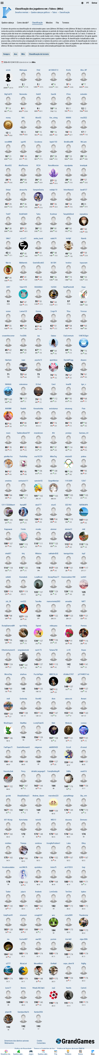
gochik (8, 796)
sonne (8, 311)
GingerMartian (53, 481)
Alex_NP (83, 70)
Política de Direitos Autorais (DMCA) (70, 1048)
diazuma (68, 820)
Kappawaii (8, 529)
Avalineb (38, 892)
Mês (23, 54)
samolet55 (38, 481)
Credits (39, 1041)
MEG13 (53, 820)
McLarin (84, 142)
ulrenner (53, 529)
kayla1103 (53, 142)
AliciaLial (23, 963)
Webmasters (9, 1043)
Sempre (6, 54)
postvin (53, 939)
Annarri (83, 699)
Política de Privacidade (23, 1048)
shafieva (23, 674)
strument (23, 915)
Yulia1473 (23, 287)
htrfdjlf (68, 238)
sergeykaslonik (23, 650)
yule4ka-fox (8, 456)
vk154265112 (53, 70)
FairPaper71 (8, 747)
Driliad (8, 190)
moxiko (38, 529)
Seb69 (38, 94)
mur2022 (83, 118)
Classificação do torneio (39, 54)
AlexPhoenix (23, 165)
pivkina (83, 456)
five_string (53, 118)
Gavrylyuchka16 (23, 1012)
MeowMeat (38, 963)
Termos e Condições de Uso (44, 1048)
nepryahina (84, 214)
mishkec (8, 843)
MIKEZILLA (53, 674)
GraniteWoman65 (23, 747)
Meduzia (68, 723)
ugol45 (23, 142)
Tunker (8, 892)
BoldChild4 (23, 214)
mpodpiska (68, 165)
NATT (84, 601)
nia (8, 939)
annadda (68, 601)
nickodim (83, 94)
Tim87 (8, 214)
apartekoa (53, 360)
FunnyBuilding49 (53, 771)
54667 (8, 238)
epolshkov (38, 867)
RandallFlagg (68, 360)
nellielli (8, 577)
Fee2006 (23, 336)
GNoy (84, 843)
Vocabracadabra (8, 867)
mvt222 (23, 601)
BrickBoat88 (68, 142)
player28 (8, 1012)
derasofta (23, 190)
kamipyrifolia (68, 553)
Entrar (94, 3)
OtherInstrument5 (8, 650)
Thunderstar (83, 915)
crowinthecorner (8, 336)
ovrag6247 (38, 915)
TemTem (68, 892)
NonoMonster (53, 165)
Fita (57, 22)
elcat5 (53, 505)
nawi (23, 360)
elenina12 (68, 529)
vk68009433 (53, 747)
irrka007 (8, 553)
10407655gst (83, 336)
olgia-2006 (84, 939)
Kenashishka (38, 408)
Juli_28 (8, 601)
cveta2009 (68, 915)
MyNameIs (23, 263)
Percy (23, 771)
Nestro (23, 988)
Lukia (69, 843)
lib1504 (53, 263)
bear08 (68, 384)
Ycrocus (84, 311)
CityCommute (68, 336)
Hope (84, 287)
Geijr (83, 867)
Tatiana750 (53, 650)
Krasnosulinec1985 (68, 577)
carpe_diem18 (68, 963)
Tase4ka (38, 601)
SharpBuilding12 (23, 796)
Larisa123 (23, 311)
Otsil (38, 70)
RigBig (83, 963)
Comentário (41, 1043)
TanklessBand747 (23, 433)
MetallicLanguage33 (38, 771)
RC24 (38, 165)
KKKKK (68, 118)
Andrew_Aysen (38, 796)
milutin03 (68, 456)
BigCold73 (8, 94)
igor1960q (23, 626)
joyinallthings (68, 796)
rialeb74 (53, 238)
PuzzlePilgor (38, 674)
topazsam (83, 263)
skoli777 (38, 505)
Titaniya (23, 843)
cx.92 (69, 650)
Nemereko (23, 94)
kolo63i (38, 820)
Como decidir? (23, 22)
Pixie (83, 408)
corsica (83, 723)
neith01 (83, 577)
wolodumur (53, 408)
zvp (38, 336)
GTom (68, 94)
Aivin (53, 699)
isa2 (53, 988)
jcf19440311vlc (83, 674)
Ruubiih (23, 408)
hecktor (68, 263)
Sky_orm (83, 796)
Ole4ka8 (53, 963)
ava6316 (84, 771)
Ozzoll (68, 747)
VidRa (68, 771)
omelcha (8, 481)
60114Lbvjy (8, 820)
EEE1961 (68, 505)
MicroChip (8, 674)
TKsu (68, 311)
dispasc (83, 360)
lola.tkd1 (68, 939)
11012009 (68, 481)
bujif (83, 553)
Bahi (53, 723)
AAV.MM (8, 408)
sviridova (38, 843)
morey (8, 118)
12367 (83, 481)
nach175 (38, 650)
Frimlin (23, 529)
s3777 (8, 963)
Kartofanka (23, 820)
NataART (23, 505)
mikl (83, 529)
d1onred (84, 747)
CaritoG (83, 988)
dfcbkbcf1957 (68, 674)
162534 (53, 287)
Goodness (38, 142)
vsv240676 (23, 867)
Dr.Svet (38, 384)
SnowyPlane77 (53, 577)
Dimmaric (83, 820)
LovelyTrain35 (38, 723)
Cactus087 (23, 939)
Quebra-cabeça (8, 22)
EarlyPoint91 (8, 915)
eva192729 (38, 456)
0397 (8, 287)
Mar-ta (8, 263)
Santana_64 (83, 433)
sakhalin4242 (53, 553)
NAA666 (8, 384)
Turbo (38, 214)
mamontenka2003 (53, 601)
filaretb (83, 238)
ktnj (23, 553)
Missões (49, 22)
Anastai (68, 626)
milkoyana (53, 626)
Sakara (53, 336)
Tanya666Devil (68, 214)
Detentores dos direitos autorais (17, 1041)
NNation (38, 553)
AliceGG (38, 118)
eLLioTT (23, 238)
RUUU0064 (38, 287)
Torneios (65, 22)
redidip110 (53, 190)
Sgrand (38, 626)
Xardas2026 (38, 1012)
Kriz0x (68, 70)
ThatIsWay (23, 456)
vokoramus (23, 384)
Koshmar (53, 214)
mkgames (38, 747)
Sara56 (53, 94)
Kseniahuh (23, 577)
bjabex (83, 892)
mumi (8, 433)
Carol (53, 384)
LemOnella (53, 892)
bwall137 (83, 190)
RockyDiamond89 (8, 626)
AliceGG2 (8, 165)
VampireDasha (38, 190)
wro (53, 915)
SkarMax (23, 723)
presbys (68, 433)
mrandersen (38, 433)
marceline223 (53, 796)
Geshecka (23, 699)
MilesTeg (53, 456)
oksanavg (68, 408)
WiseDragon (8, 723)
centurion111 (23, 481)
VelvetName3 (68, 190)
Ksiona (38, 311)
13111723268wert (8, 505)
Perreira (83, 626)
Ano (15, 54)
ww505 (38, 939)
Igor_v (83, 384)
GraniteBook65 (38, 263)
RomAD (38, 699)
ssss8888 (8, 142)
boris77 (8, 988)
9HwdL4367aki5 (38, 988)
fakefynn (8, 360)
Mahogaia (23, 70)
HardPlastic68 (68, 287)
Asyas (83, 650)
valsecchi (68, 699)
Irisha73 (53, 867)
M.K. (23, 118)
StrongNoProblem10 (53, 843)
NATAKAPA (83, 505)
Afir (53, 433)
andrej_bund (38, 238)
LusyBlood (38, 577)
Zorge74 (53, 311)
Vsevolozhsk (8, 771)
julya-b (23, 892)
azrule (8, 70)
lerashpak (83, 165)
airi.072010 (69, 867)
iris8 (8, 699)
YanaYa (68, 988)
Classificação (37, 22)
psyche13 (38, 360)
